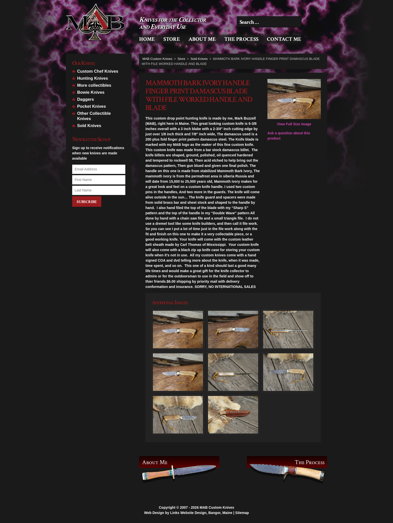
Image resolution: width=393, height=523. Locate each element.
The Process (241, 39)
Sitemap (242, 510)
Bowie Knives (91, 92)
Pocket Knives (91, 106)
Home (147, 39)
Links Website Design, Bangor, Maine (201, 510)
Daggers (85, 99)
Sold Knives (89, 125)
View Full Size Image (294, 102)
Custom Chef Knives (97, 71)
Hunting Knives (92, 78)
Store (171, 39)
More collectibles (94, 85)
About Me (202, 39)
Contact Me (284, 39)
